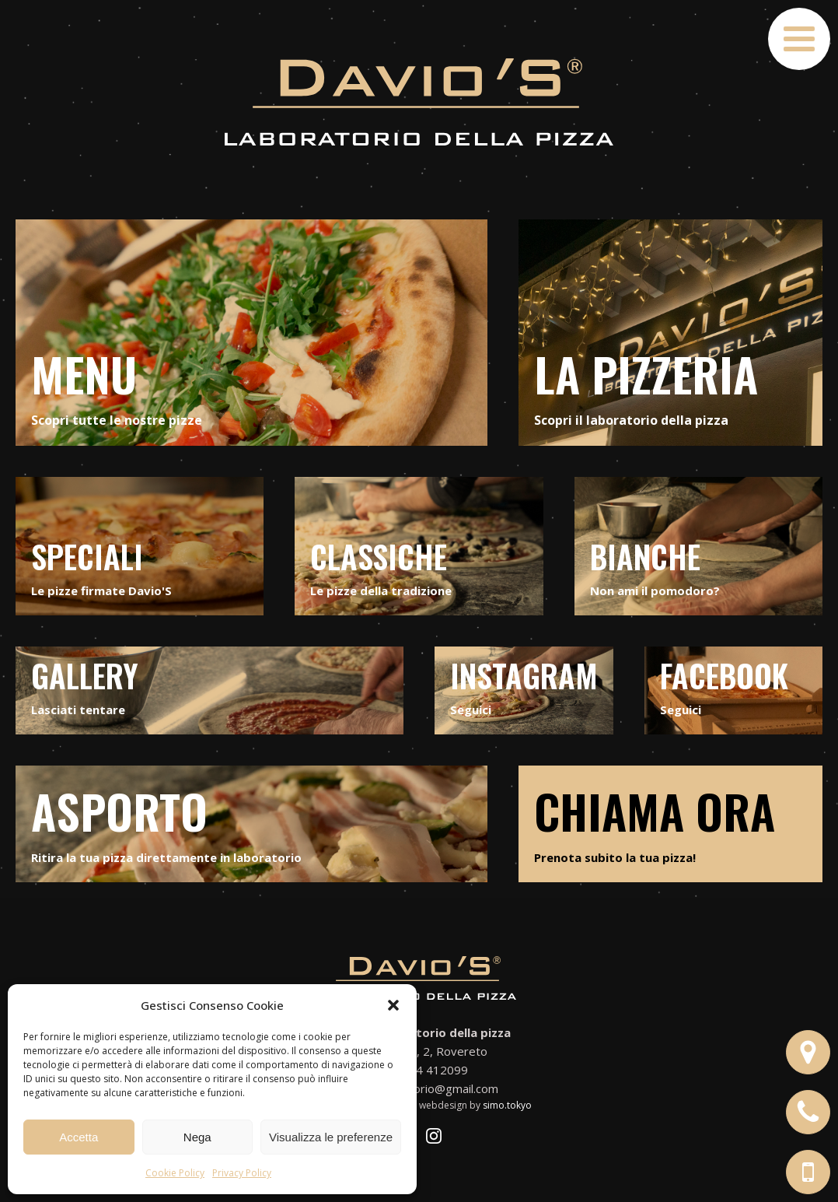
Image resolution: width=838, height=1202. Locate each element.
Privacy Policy (241, 1172)
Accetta (78, 1137)
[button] (393, 1005)
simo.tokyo (507, 1105)
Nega (197, 1137)
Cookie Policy (174, 1172)
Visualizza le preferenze (331, 1137)
